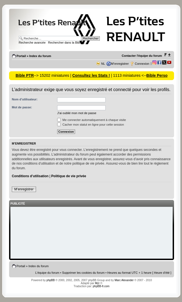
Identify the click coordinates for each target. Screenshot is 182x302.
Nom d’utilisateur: (25, 99)
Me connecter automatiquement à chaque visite (91, 120)
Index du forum (40, 56)
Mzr (97, 283)
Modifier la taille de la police (167, 54)
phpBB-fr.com (101, 286)
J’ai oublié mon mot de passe (76, 113)
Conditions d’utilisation (30, 176)
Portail (21, 56)
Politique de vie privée (68, 176)
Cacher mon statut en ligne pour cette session (90, 124)
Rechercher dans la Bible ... (66, 42)
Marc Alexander (124, 280)
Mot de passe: (22, 107)
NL (103, 63)
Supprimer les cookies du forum (83, 272)
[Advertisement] (91, 233)
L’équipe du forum (47, 272)
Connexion (142, 63)
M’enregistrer (120, 63)
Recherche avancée (32, 42)
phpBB (50, 280)
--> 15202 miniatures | (53, 75)
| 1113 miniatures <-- (128, 75)
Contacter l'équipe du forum (142, 55)
